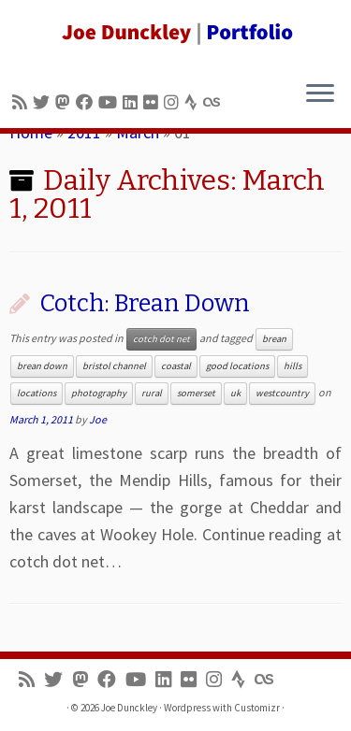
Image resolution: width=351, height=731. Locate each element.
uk (235, 393)
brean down (42, 366)
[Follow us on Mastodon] (65, 102)
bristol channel (114, 366)
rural (151, 393)
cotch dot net (161, 339)
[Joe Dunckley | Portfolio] (175, 32)
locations (36, 393)
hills (292, 366)
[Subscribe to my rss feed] (22, 102)
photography (98, 393)
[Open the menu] (320, 94)
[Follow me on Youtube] (110, 102)
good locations (237, 366)
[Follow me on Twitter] (44, 102)
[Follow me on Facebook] (87, 102)
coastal (176, 366)
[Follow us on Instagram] (174, 102)
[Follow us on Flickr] (153, 102)
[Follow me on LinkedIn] (133, 102)
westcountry (282, 393)
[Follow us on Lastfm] (214, 102)
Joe (98, 419)
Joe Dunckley (129, 707)
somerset (196, 393)
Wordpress (187, 707)
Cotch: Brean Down (144, 303)
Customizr (257, 707)
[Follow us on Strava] (193, 102)
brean (274, 339)
